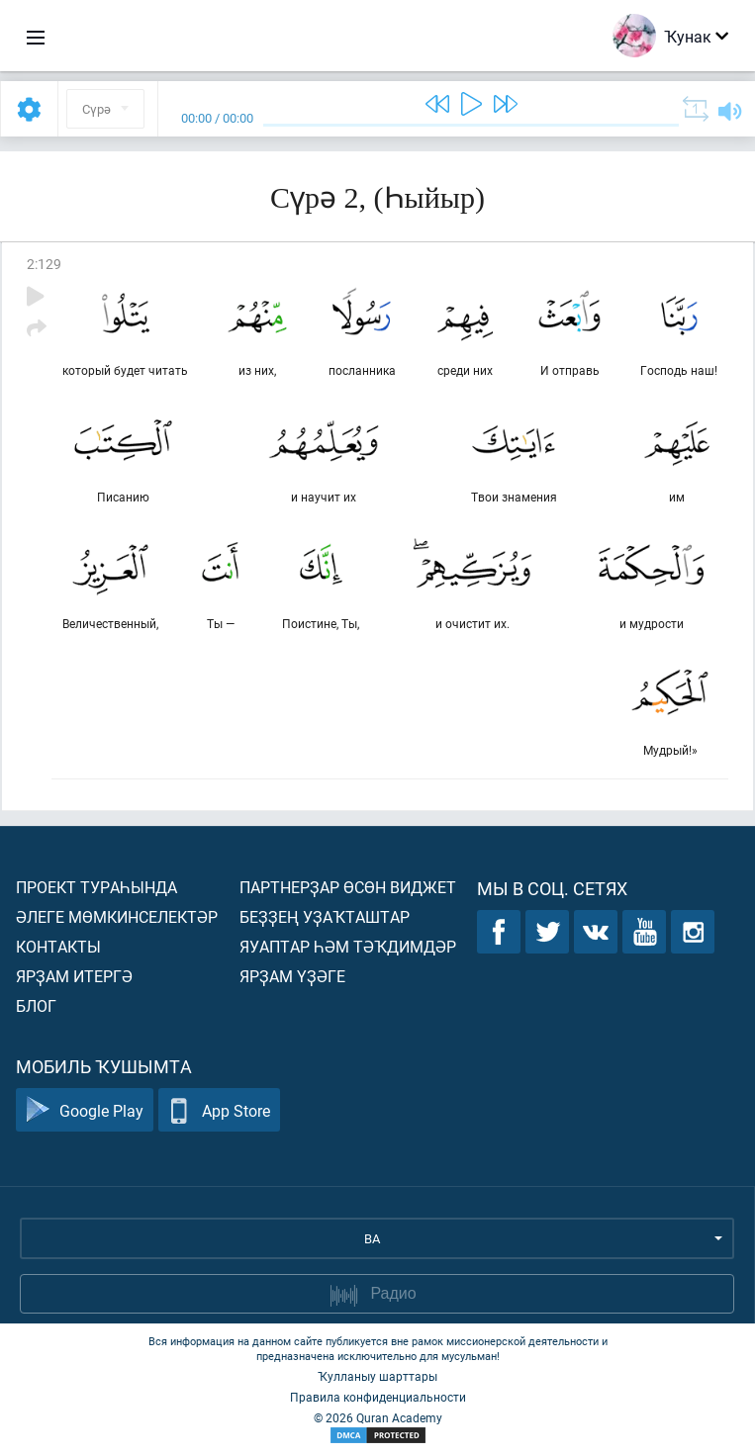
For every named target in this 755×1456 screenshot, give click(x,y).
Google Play (84, 1110)
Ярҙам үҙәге (292, 975)
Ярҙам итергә (74, 975)
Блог (36, 1005)
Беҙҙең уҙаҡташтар (324, 916)
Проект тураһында (96, 886)
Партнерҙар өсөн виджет (347, 886)
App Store (219, 1110)
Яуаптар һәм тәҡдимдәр (347, 946)
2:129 (44, 263)
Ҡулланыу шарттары (377, 1376)
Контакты (58, 946)
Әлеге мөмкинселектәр (117, 916)
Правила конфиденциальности (378, 1397)
